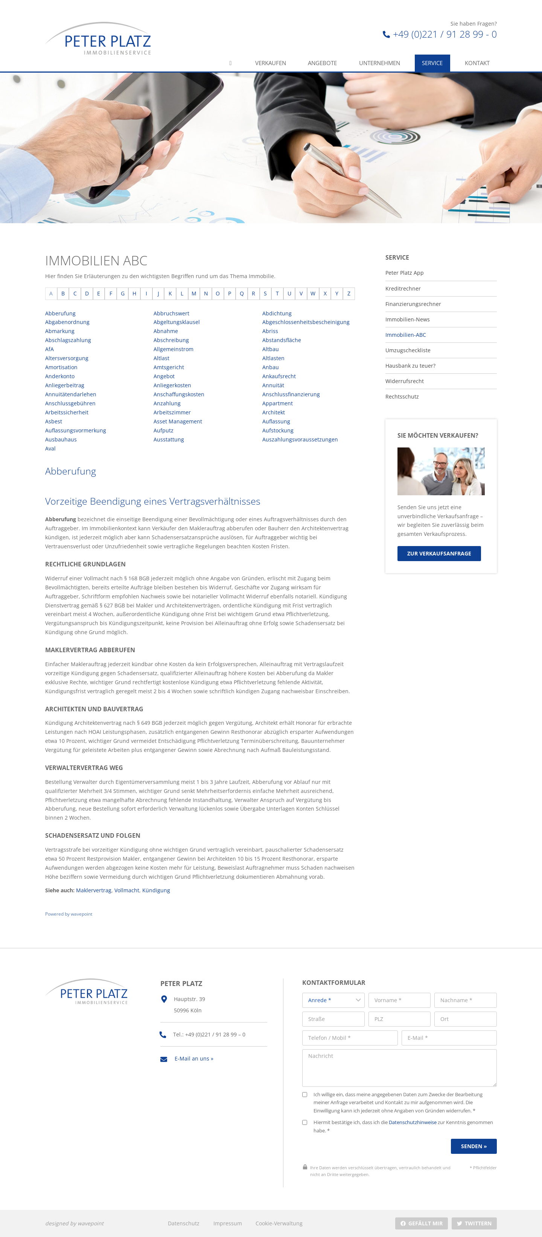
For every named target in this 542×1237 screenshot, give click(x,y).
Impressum (227, 1223)
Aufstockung (278, 430)
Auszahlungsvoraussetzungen (300, 439)
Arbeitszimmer (172, 412)
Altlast (161, 358)
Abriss (270, 331)
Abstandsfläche (281, 340)
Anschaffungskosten (179, 394)
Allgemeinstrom (173, 349)
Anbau (270, 367)
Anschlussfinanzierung (291, 394)
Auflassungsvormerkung (75, 430)
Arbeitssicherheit (66, 412)
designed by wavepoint (74, 1223)
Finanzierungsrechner (413, 304)
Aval (50, 448)
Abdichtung (277, 313)
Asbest (53, 421)
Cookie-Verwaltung (279, 1223)
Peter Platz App (404, 273)
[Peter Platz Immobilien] (98, 38)
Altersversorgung (66, 358)
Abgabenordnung (67, 322)
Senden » (474, 1146)
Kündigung (156, 890)
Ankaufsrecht (279, 376)
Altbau (270, 349)
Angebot (164, 376)
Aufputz (164, 430)
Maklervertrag (93, 890)
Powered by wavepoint (68, 914)
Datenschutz (183, 1223)
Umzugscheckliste (408, 350)
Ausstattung (169, 439)
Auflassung (276, 421)
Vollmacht (126, 890)
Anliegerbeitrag (64, 385)
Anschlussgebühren (70, 403)
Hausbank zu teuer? (410, 366)
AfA (49, 349)
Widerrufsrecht (404, 381)
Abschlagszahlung (68, 340)
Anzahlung (167, 403)
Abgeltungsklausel (177, 322)
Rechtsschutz (402, 397)
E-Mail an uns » (194, 1058)
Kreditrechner (403, 289)
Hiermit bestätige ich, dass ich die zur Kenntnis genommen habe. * (397, 1126)
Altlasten (273, 358)
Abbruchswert (171, 313)
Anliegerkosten (172, 385)
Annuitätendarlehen (70, 394)
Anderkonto (60, 376)
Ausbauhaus (61, 439)
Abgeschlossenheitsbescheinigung (306, 322)
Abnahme (166, 331)
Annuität (273, 385)
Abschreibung (171, 340)
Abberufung (60, 313)
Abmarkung (60, 331)
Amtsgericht (169, 367)
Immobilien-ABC (405, 335)
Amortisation (61, 367)
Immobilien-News (407, 319)
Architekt (273, 412)
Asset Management (178, 421)
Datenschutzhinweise (413, 1122)
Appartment (277, 403)
